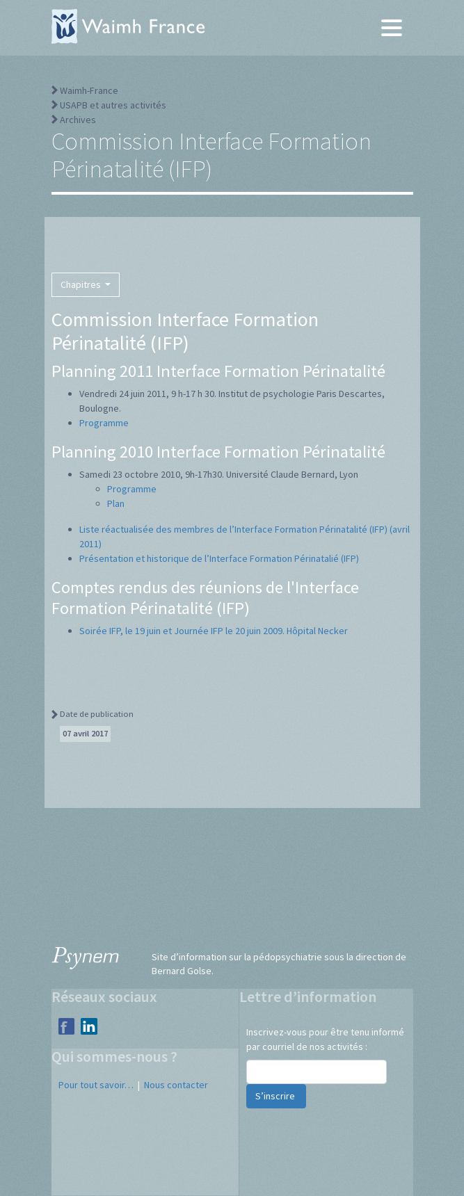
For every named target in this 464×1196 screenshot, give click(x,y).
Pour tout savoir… (96, 1084)
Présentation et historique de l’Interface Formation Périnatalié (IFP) (219, 558)
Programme (104, 423)
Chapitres (82, 284)
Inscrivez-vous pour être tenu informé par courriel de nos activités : (325, 1039)
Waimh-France (89, 90)
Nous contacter (176, 1084)
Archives (78, 119)
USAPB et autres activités (113, 105)
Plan (116, 503)
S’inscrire (276, 1096)
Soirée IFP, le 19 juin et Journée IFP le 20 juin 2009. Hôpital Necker (213, 630)
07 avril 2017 (85, 733)
